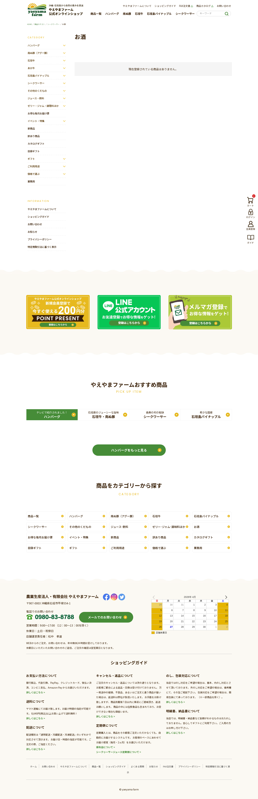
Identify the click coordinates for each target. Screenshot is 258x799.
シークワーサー (185, 14)
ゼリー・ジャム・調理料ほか (43, 106)
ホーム (33, 766)
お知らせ (32, 231)
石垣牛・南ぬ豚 (103, 414)
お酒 (196, 527)
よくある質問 (137, 766)
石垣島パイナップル (159, 14)
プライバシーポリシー (40, 239)
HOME (29, 24)
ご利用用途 (34, 166)
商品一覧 (96, 14)
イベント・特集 (36, 121)
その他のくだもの (37, 90)
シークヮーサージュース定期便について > (118, 752)
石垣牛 (139, 14)
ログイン (250, 217)
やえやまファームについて (137, 6)
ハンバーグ (112, 14)
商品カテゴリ (39, 24)
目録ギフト (34, 151)
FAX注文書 (186, 6)
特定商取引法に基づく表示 (42, 247)
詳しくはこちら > (35, 692)
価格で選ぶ (34, 174)
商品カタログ (205, 6)
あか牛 (31, 68)
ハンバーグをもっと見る (129, 450)
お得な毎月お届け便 (38, 113)
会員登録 (250, 228)
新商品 (31, 128)
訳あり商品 (34, 136)
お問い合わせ (224, 6)
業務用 (31, 181)
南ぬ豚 (127, 14)
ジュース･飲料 (119, 527)
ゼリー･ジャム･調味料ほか (168, 527)
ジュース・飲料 (36, 98)
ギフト (31, 158)
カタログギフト (36, 143)
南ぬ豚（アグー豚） (38, 53)
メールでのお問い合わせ (105, 617)
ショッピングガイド (165, 6)
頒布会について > (105, 747)
